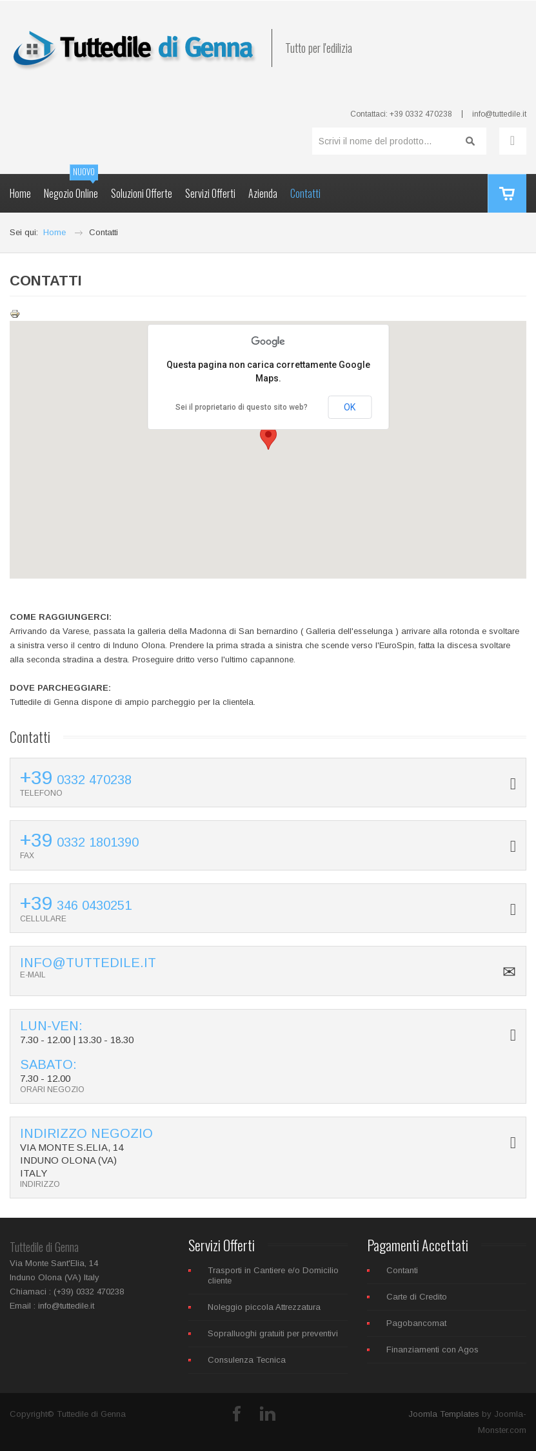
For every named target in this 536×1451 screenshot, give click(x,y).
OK (349, 407)
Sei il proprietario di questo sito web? (241, 407)
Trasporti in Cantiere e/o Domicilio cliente (273, 1275)
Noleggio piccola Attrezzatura (264, 1307)
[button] (268, 438)
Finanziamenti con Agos (432, 1349)
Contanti (402, 1270)
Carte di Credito (416, 1297)
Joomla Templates (443, 1414)
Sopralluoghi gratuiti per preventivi (273, 1333)
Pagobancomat (416, 1323)
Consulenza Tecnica (247, 1360)
